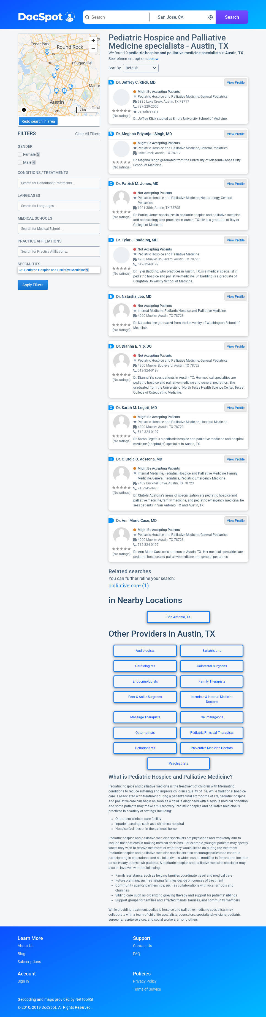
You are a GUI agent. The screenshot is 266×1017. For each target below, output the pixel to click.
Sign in (23, 981)
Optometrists (145, 733)
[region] (59, 75)
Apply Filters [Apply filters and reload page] (32, 285)
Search (232, 17)
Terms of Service (147, 989)
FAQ (136, 953)
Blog (21, 953)
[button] (141, 68)
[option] (62, 270)
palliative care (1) (128, 586)
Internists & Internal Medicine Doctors (212, 699)
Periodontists (145, 748)
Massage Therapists (145, 717)
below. (153, 58)
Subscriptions (29, 961)
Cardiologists (145, 666)
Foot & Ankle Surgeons (145, 697)
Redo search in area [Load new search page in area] (38, 121)
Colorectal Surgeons (212, 666)
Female (29, 154)
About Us (25, 946)
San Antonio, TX (179, 617)
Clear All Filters (87, 134)
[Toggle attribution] (24, 110)
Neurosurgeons (211, 717)
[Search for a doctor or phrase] (116, 17)
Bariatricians (211, 651)
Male (27, 162)
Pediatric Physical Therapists (212, 733)
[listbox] (59, 269)
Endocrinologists (145, 681)
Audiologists (145, 651)
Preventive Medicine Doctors (212, 748)
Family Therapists (212, 681)
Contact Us (142, 946)
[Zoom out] (93, 49)
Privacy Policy (145, 981)
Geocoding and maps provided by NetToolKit (55, 999)
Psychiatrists (178, 763)
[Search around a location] (183, 17)
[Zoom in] (93, 41)
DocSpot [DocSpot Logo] (45, 16)
